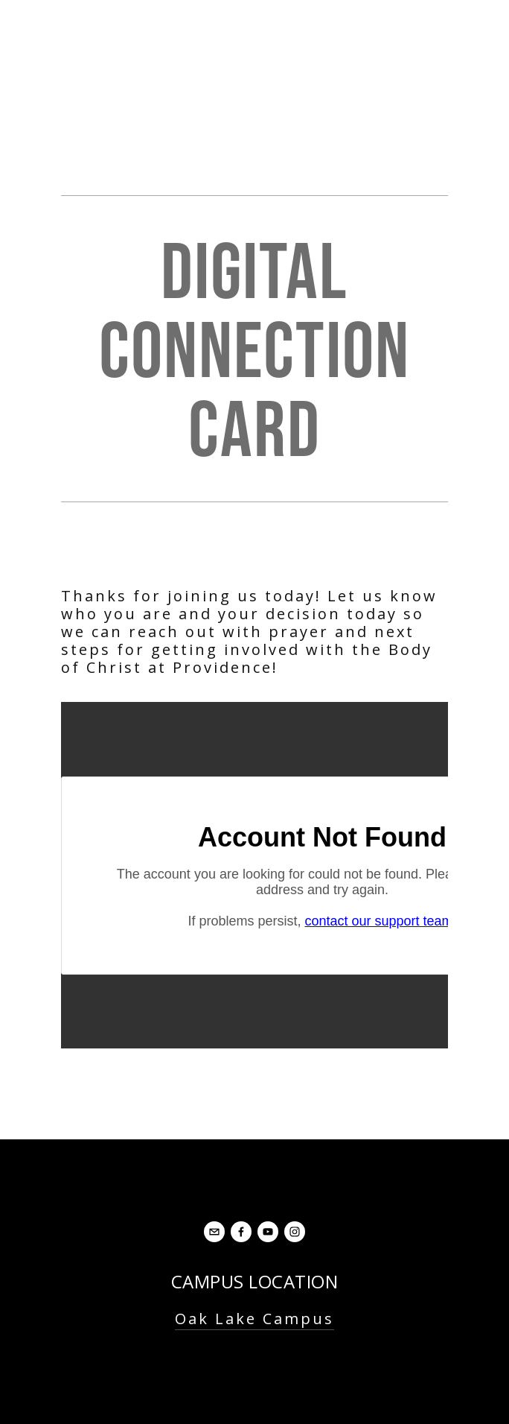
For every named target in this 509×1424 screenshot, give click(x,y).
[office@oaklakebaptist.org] (214, 1231)
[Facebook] (241, 1231)
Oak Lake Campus (254, 1319)
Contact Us (254, 1376)
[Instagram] (294, 1231)
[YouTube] (267, 1231)
